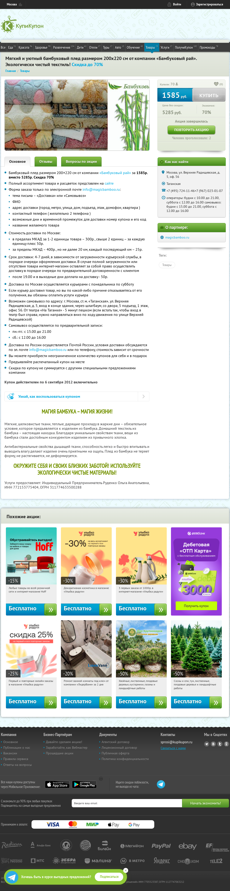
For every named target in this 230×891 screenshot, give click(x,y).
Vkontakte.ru (213, 744)
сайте (109, 183)
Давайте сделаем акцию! (64, 742)
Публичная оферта (115, 753)
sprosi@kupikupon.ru (176, 742)
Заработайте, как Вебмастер (66, 747)
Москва (12, 4)
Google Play (84, 784)
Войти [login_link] (177, 4)
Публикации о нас (16, 747)
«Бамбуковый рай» (115, 172)
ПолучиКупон (186, 47)
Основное (17, 161)
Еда (12, 47)
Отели (94, 47)
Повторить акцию (191, 129)
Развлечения (63, 47)
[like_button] (216, 84)
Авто (119, 47)
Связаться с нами (173, 748)
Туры (107, 47)
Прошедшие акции (59, 753)
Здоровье (43, 47)
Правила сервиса (15, 759)
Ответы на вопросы (17, 765)
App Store (57, 784)
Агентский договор (116, 742)
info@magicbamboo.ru (101, 189)
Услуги (166, 47)
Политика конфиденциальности (125, 759)
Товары (152, 47)
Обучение (135, 47)
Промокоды (209, 47)
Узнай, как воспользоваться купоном (49, 396)
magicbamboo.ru (177, 237)
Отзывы (45, 161)
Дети (82, 47)
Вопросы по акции (81, 161)
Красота (25, 47)
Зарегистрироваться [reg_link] (209, 4)
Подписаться (109, 877)
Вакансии (10, 753)
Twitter (219, 744)
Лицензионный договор (119, 747)
